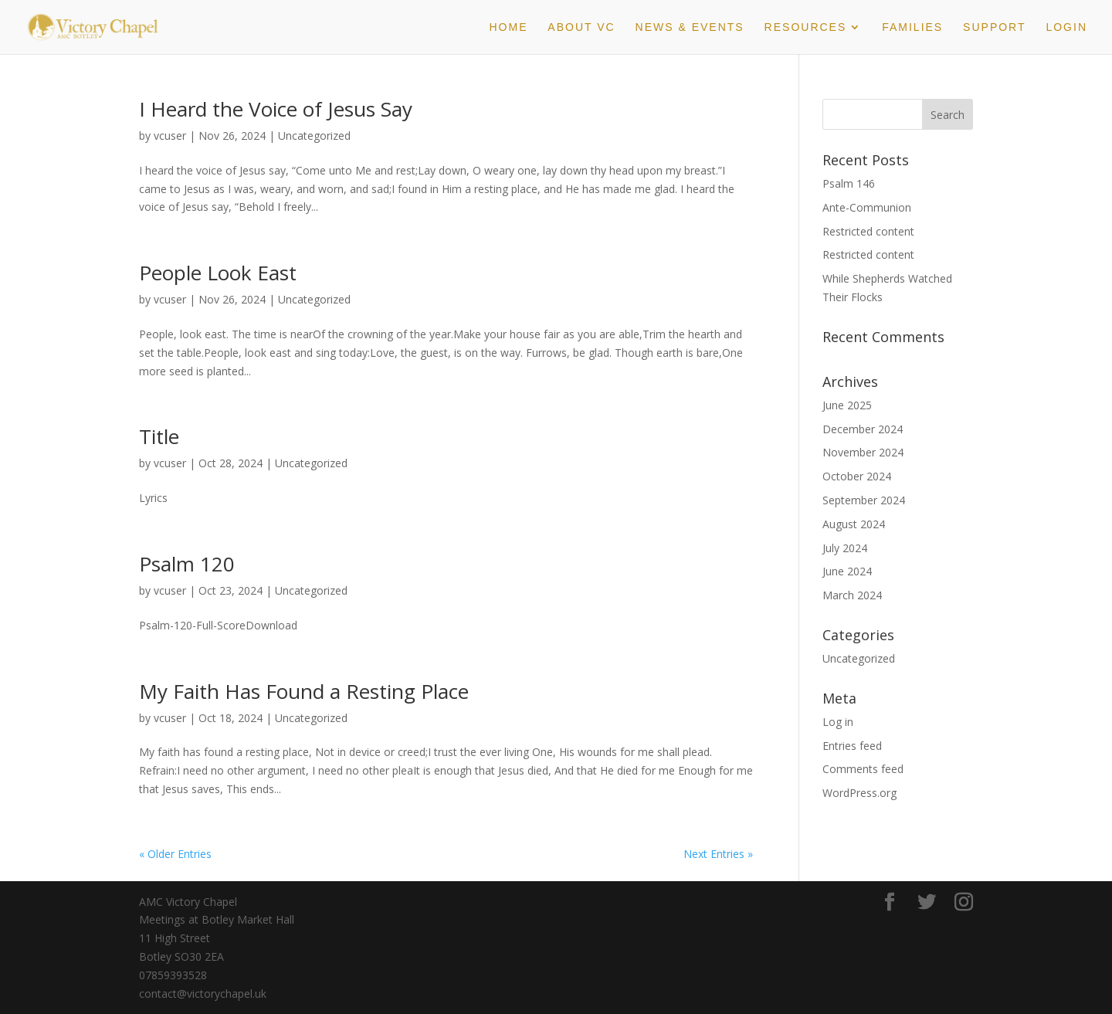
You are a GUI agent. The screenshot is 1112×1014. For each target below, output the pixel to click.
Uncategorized (314, 135)
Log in (837, 721)
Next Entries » (718, 853)
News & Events (690, 27)
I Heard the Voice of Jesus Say (275, 109)
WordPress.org (859, 792)
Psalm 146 (848, 183)
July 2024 (844, 548)
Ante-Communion (866, 207)
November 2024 (863, 452)
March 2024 (852, 595)
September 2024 (863, 500)
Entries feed (852, 745)
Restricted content (868, 231)
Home (508, 27)
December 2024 (862, 429)
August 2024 (853, 524)
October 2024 (856, 476)
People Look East (218, 273)
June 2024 (847, 571)
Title (159, 436)
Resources (805, 27)
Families (912, 27)
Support (994, 27)
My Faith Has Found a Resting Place (304, 691)
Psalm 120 (187, 564)
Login (1066, 27)
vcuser (170, 135)
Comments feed (863, 768)
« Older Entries (175, 853)
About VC (581, 27)
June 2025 (847, 405)
